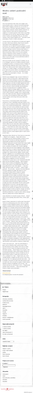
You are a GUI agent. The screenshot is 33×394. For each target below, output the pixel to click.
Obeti (4, 376)
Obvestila (5, 310)
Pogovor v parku (7, 348)
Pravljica (5, 315)
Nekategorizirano (7, 306)
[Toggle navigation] (30, 4)
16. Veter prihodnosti (8, 334)
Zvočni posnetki (6, 319)
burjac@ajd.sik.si (8, 0)
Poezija (4, 312)
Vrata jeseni (5, 374)
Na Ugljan (5, 330)
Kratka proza (11, 17)
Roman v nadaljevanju (8, 317)
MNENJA (5, 304)
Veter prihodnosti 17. (8, 332)
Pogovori (5, 313)
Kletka (4, 352)
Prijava (4, 289)
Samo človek (6, 356)
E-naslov (5, 363)
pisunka (7, 16)
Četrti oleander (6, 354)
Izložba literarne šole (8, 300)
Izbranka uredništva (8, 299)
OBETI (4, 308)
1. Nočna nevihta (7, 328)
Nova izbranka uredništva (9, 377)
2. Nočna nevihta (7, 326)
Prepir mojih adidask (8, 350)
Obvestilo (5, 379)
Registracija (5, 291)
